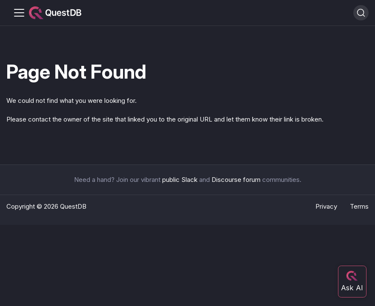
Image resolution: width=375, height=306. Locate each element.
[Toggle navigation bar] (19, 12)
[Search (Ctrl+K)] (361, 12)
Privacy (326, 206)
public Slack (180, 180)
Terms (359, 206)
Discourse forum (236, 180)
